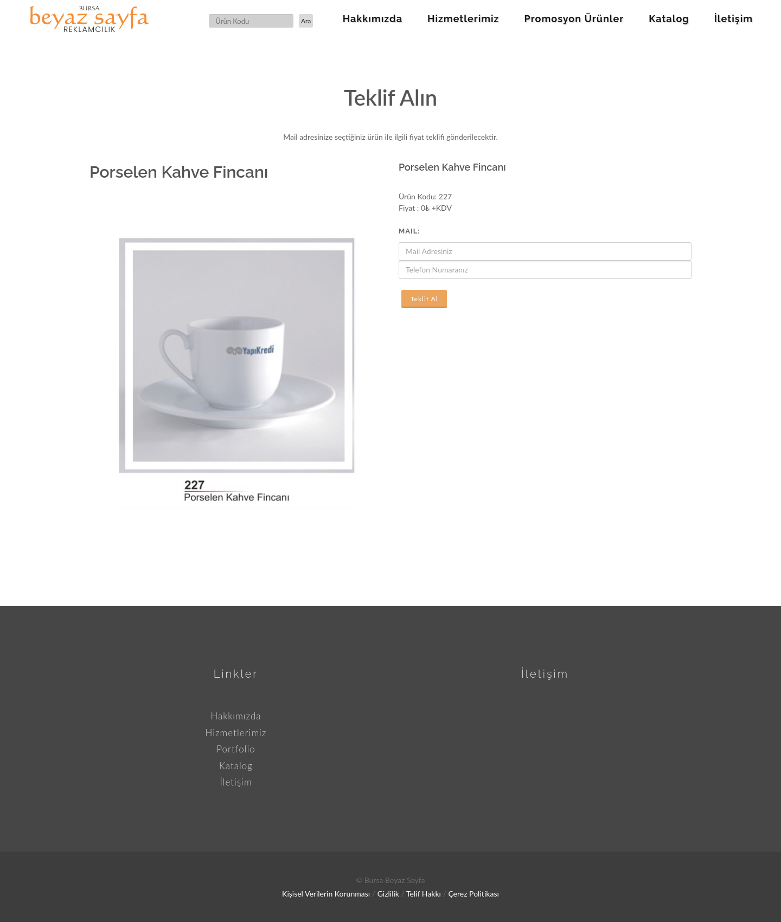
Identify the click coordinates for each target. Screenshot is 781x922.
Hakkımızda (235, 716)
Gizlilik (388, 893)
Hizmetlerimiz (236, 732)
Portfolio (235, 749)
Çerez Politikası (473, 893)
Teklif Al (424, 299)
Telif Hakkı (423, 893)
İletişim (236, 782)
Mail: (409, 231)
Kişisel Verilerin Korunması (326, 893)
